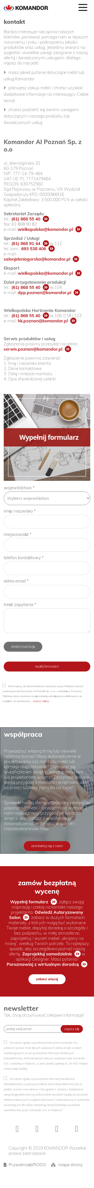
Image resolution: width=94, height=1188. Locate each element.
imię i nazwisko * (20, 511)
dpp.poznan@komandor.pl (44, 292)
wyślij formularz (47, 666)
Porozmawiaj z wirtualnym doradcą (43, 964)
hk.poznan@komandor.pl (43, 320)
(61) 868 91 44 (25, 243)
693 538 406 (33, 248)
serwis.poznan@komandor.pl (33, 349)
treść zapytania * (20, 604)
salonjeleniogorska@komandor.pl (37, 259)
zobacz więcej (41, 701)
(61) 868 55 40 (25, 218)
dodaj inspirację (23, 646)
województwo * (19, 487)
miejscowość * (17, 534)
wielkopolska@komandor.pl (45, 229)
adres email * (16, 580)
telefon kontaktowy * (24, 557)
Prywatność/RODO (27, 1164)
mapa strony (70, 1164)
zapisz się (71, 1029)
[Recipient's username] (36, 1029)
